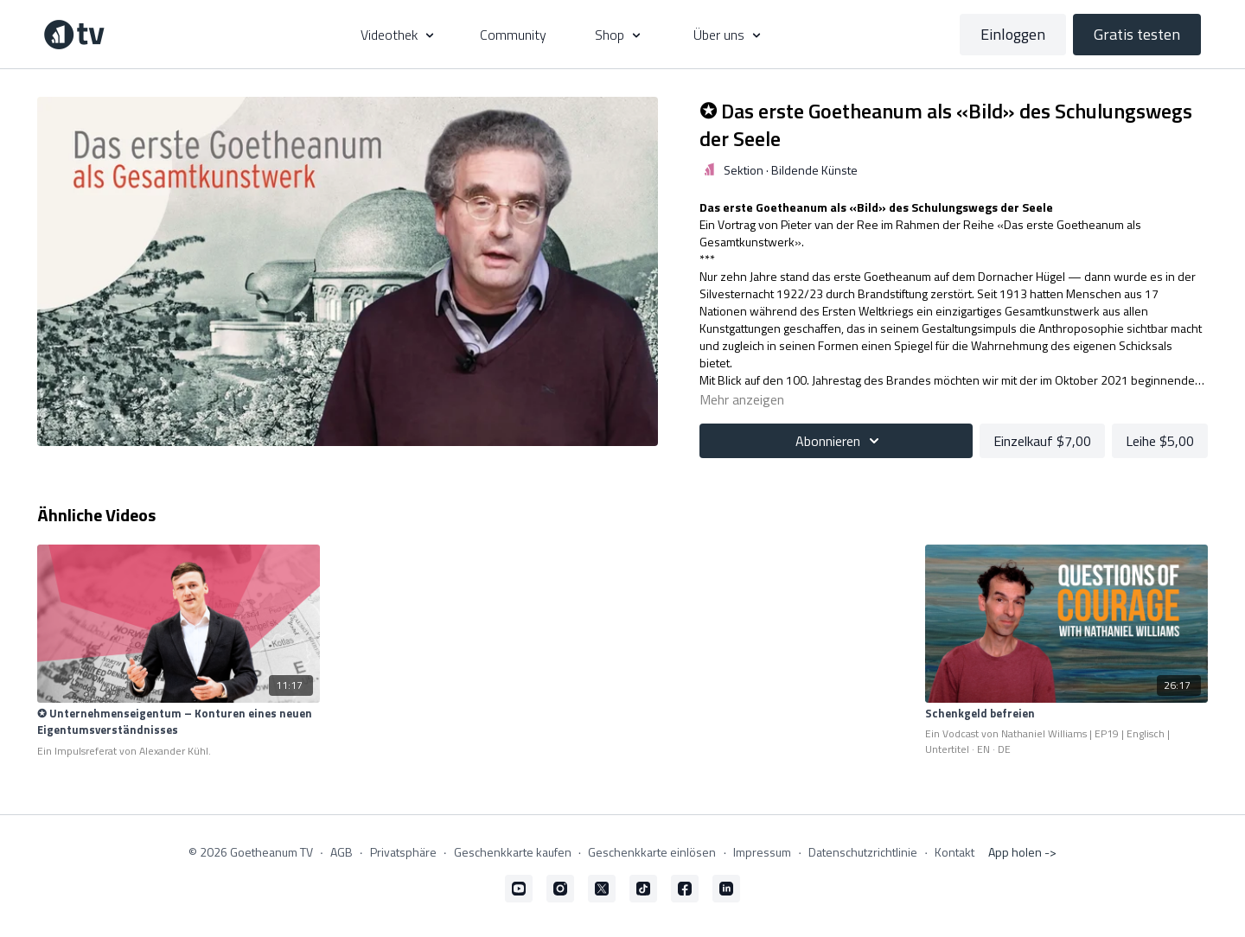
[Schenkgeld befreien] (1066, 714)
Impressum (762, 852)
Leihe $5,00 (1160, 440)
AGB (341, 852)
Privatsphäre (403, 852)
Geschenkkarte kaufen (512, 852)
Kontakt (954, 852)
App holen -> (1022, 852)
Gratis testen (1137, 34)
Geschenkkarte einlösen (652, 852)
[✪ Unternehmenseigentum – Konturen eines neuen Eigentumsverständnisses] (178, 722)
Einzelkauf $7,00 (1042, 440)
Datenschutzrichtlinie (862, 852)
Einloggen (1012, 34)
